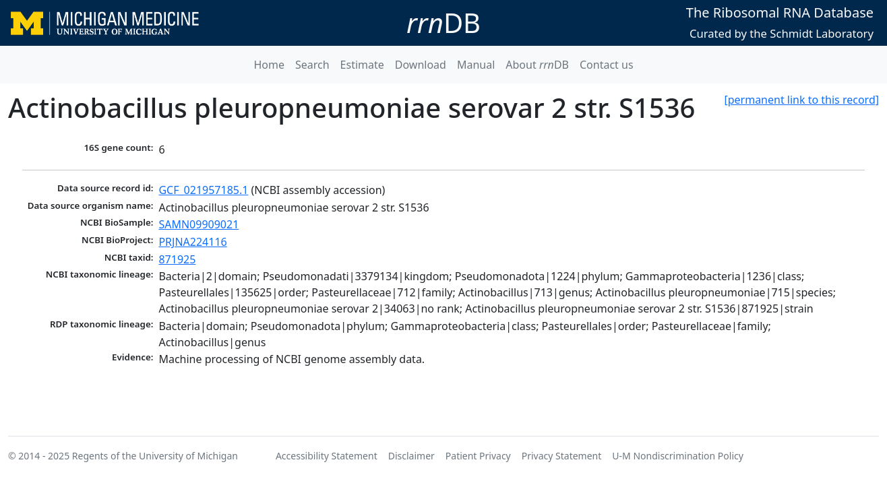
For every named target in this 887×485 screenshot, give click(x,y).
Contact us (607, 64)
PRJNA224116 (192, 241)
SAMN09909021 (198, 224)
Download (420, 64)
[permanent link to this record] (801, 99)
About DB (537, 64)
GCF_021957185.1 (203, 190)
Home (268, 64)
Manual (476, 64)
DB (443, 22)
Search (312, 64)
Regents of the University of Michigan (155, 455)
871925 (176, 259)
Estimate (362, 64)
